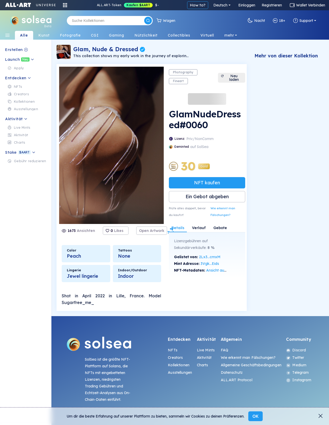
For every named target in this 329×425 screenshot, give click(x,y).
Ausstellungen (180, 372)
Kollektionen (178, 365)
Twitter (295, 357)
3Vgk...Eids (209, 263)
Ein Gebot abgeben (207, 197)
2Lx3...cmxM (210, 257)
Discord (296, 350)
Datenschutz (232, 372)
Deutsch (220, 5)
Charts (202, 365)
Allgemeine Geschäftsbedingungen (251, 365)
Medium (296, 365)
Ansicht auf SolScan (223, 270)
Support (303, 20)
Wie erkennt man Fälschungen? (223, 211)
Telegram (297, 372)
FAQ (224, 350)
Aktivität (204, 357)
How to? (197, 5)
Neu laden (230, 78)
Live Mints (206, 350)
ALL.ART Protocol (236, 380)
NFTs (172, 350)
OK (255, 416)
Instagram (298, 380)
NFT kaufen (207, 183)
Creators (175, 357)
